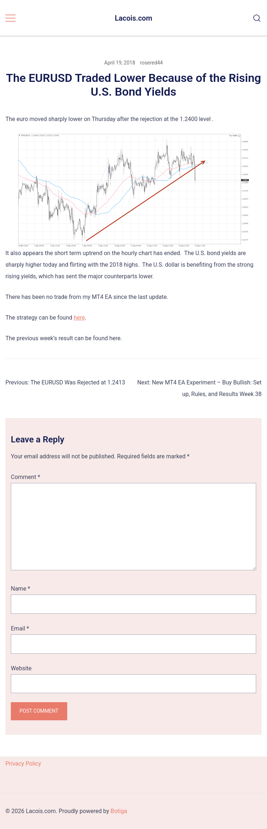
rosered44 (151, 63)
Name (20, 588)
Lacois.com (133, 18)
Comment (25, 477)
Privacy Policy (23, 763)
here (79, 317)
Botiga (119, 811)
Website (21, 668)
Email (20, 628)
